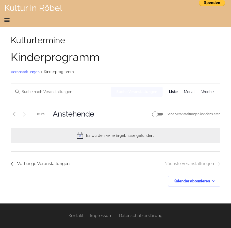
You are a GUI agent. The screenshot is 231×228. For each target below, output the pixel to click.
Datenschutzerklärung (141, 215)
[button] (114, 20)
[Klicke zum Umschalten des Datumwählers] (73, 114)
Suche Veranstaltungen (136, 92)
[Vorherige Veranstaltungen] (14, 114)
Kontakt (75, 215)
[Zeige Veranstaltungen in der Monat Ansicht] (189, 91)
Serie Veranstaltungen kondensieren (193, 114)
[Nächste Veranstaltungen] (24, 114)
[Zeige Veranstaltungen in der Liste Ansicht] (173, 91)
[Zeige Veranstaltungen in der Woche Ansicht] (207, 91)
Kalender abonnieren (192, 181)
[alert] (115, 135)
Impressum (101, 215)
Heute (40, 114)
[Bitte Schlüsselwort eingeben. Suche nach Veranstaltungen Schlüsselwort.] (61, 91)
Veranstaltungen (25, 72)
